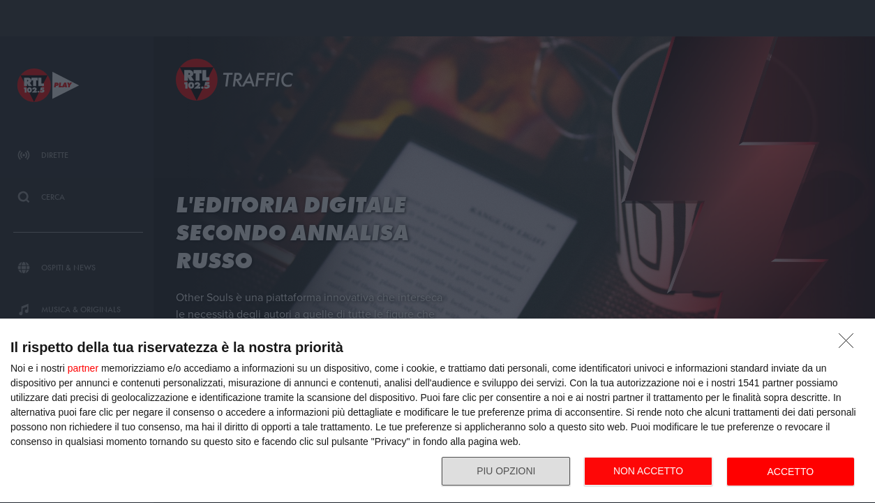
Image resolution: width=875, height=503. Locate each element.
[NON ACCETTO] (850, 344)
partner (83, 368)
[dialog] (437, 411)
